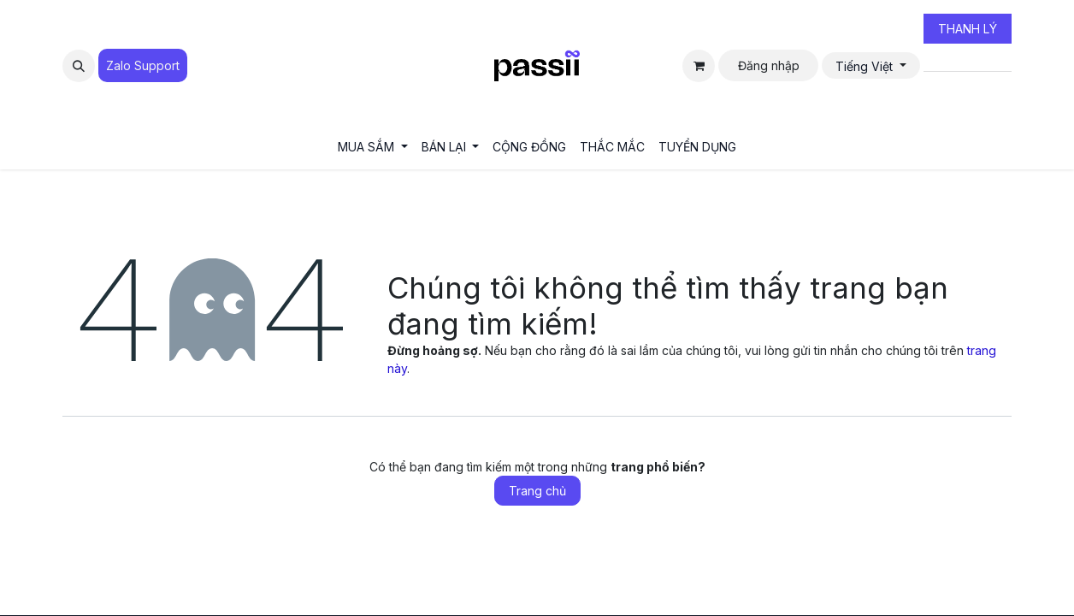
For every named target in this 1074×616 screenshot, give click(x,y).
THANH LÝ (967, 28)
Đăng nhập (769, 65)
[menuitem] (373, 147)
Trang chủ (537, 490)
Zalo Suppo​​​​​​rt (143, 65)
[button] (78, 66)
